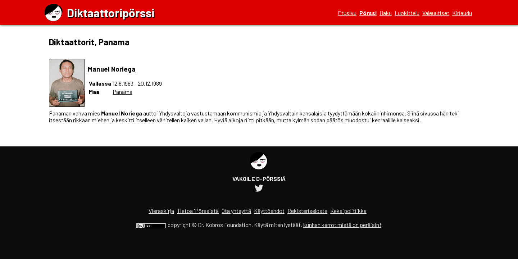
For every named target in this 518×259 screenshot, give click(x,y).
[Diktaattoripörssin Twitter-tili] (259, 189)
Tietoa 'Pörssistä (198, 210)
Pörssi (368, 12)
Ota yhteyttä (236, 210)
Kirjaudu (462, 12)
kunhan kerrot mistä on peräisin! (342, 224)
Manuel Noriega (112, 69)
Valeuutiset (435, 12)
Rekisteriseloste (307, 210)
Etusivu (347, 12)
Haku (386, 12)
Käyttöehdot (269, 210)
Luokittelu (407, 12)
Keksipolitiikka (348, 210)
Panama (122, 91)
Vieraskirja (161, 210)
